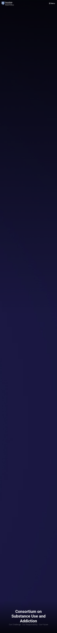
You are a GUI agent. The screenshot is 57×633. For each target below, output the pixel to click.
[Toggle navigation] (52, 3)
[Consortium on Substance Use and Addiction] (8, 3)
